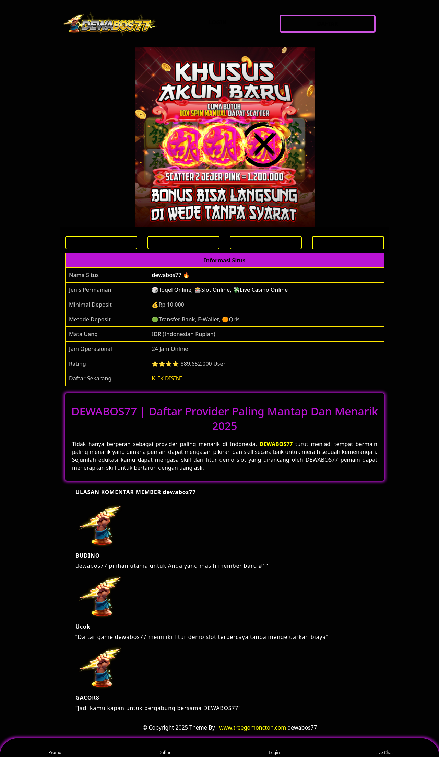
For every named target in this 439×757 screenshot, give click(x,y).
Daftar (164, 748)
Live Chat (384, 748)
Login (274, 748)
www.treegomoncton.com (252, 727)
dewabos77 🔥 (171, 275)
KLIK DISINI (167, 378)
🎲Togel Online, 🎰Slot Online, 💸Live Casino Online (220, 290)
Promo (54, 748)
